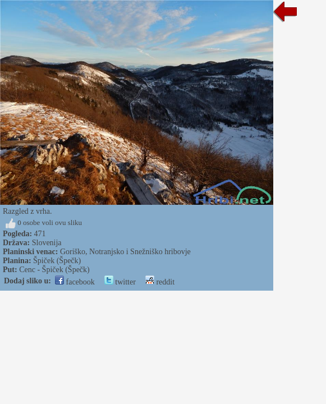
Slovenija (47, 242)
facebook (75, 282)
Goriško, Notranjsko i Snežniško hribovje (125, 251)
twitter (120, 282)
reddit (160, 282)
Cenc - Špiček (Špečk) (54, 269)
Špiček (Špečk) (57, 260)
